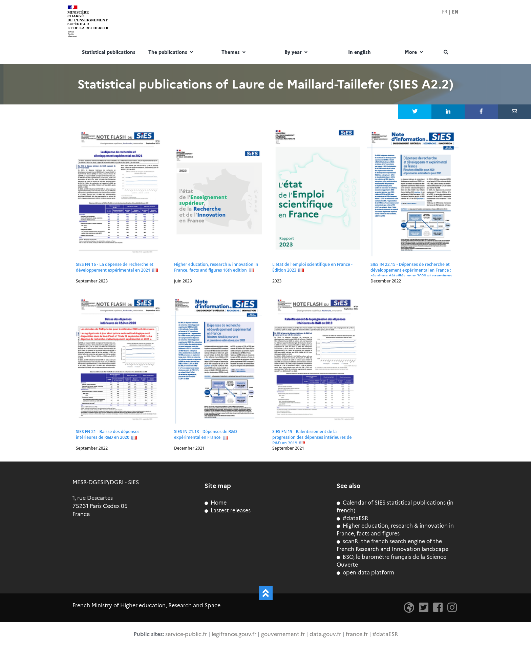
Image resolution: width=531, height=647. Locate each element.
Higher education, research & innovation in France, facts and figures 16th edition (216, 267)
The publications (171, 52)
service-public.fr (186, 634)
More (414, 52)
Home (216, 502)
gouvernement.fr (283, 634)
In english (359, 52)
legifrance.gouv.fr (234, 634)
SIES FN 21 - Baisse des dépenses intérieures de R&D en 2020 (108, 434)
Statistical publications (108, 52)
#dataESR (352, 518)
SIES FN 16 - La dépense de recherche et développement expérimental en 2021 (114, 267)
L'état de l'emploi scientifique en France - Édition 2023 (312, 267)
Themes (234, 52)
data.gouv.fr (325, 634)
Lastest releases (228, 510)
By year (296, 52)
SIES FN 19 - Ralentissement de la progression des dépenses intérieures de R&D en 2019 (312, 437)
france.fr (357, 634)
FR (444, 12)
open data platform (365, 572)
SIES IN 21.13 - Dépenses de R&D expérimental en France (205, 434)
